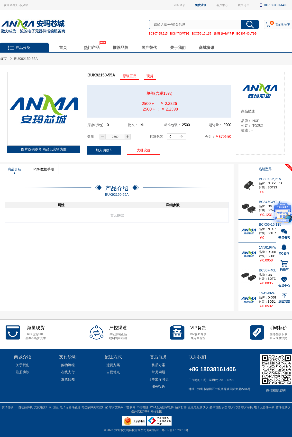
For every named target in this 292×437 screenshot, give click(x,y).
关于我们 (178, 47)
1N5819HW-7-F (223, 33)
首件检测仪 (283, 407)
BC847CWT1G (180, 33)
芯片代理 (234, 407)
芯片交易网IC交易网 (122, 407)
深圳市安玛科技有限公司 (130, 430)
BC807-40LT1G (246, 33)
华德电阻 (142, 407)
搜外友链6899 (140, 411)
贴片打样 (181, 407)
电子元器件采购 (264, 407)
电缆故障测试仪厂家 (95, 407)
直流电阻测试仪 (198, 407)
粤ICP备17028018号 (175, 430)
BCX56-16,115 (201, 33)
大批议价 (143, 150)
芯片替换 (247, 407)
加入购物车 (104, 150)
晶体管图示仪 (218, 407)
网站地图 (156, 411)
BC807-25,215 (158, 33)
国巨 (56, 407)
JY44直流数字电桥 (161, 407)
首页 (63, 47)
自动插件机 (25, 407)
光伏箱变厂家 (43, 407)
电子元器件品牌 (70, 407)
